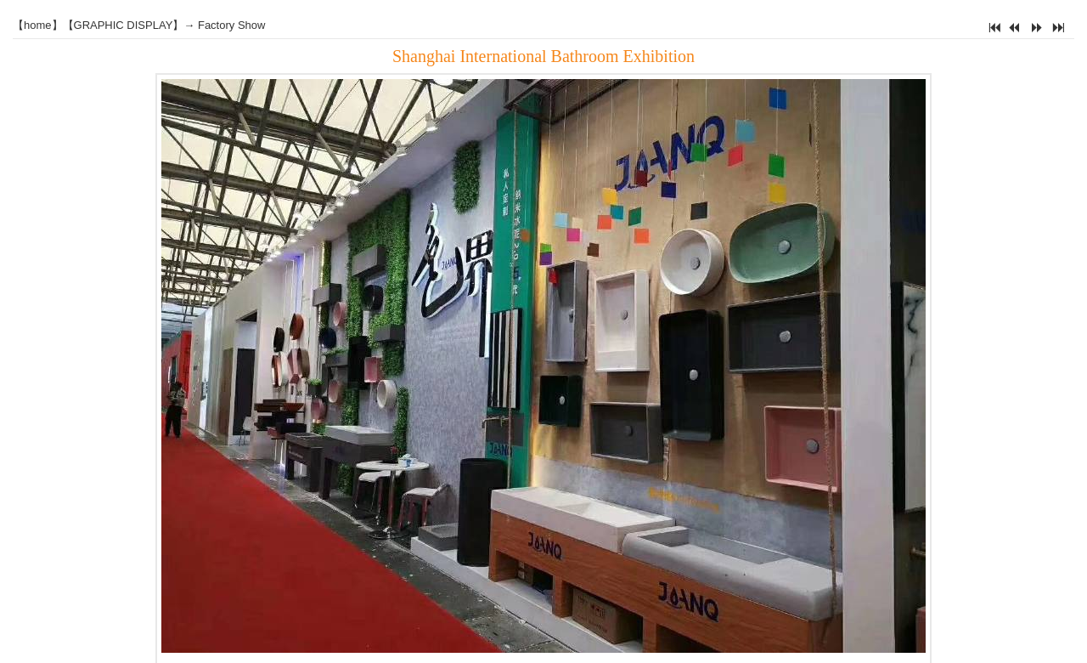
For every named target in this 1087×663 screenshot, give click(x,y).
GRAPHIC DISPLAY (123, 25)
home (38, 25)
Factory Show (231, 25)
